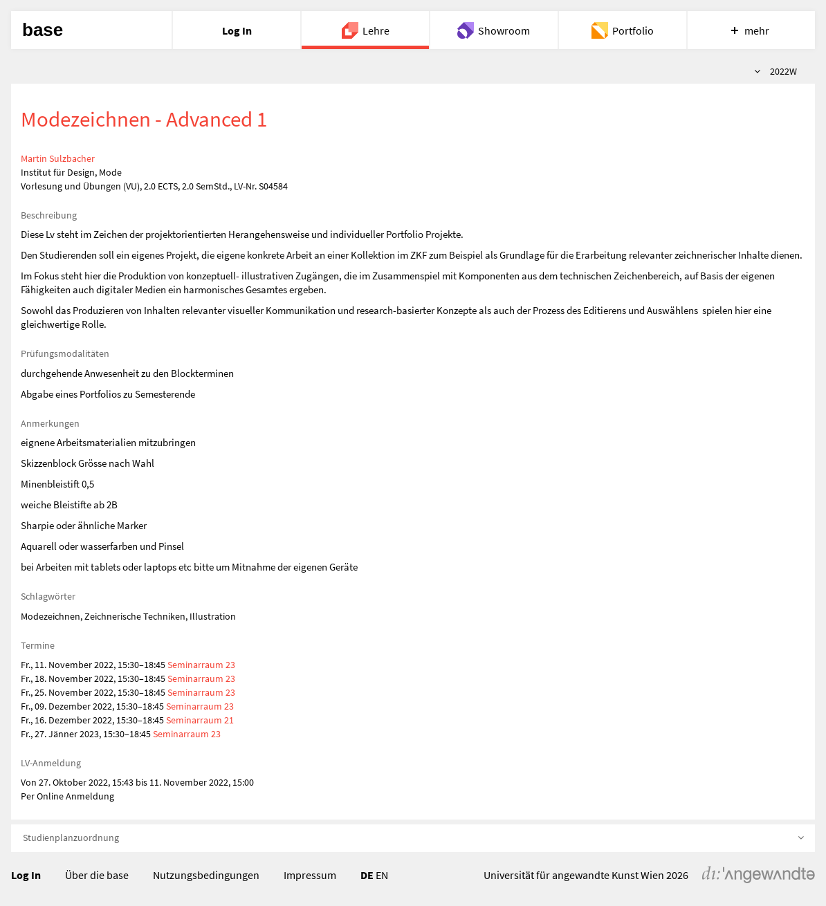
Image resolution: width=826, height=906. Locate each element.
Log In (26, 875)
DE (367, 875)
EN (382, 875)
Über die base (97, 875)
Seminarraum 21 (200, 720)
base (42, 30)
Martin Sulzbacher (58, 158)
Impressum (310, 875)
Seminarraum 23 (201, 664)
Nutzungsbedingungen (206, 875)
